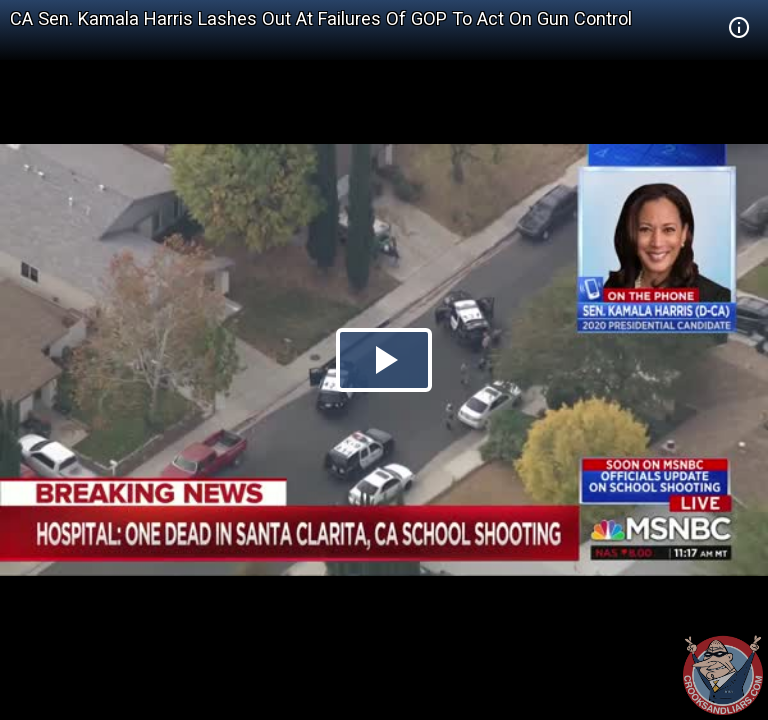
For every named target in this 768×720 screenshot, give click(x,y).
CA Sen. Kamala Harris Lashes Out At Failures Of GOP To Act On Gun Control (321, 18)
